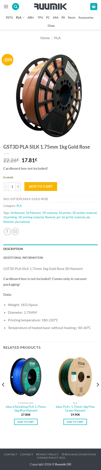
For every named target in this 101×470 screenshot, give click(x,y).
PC (48, 17)
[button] (6, 6)
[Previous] (3, 393)
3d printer (65, 213)
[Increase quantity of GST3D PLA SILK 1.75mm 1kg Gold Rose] (18, 186)
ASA (55, 17)
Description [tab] (13, 249)
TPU (40, 17)
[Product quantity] (12, 186)
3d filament (17, 213)
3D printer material (84, 213)
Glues (51, 25)
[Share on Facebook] (7, 231)
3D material (49, 213)
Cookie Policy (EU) (51, 457)
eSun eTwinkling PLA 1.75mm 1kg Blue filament (26, 408)
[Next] (97, 393)
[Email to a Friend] (15, 231)
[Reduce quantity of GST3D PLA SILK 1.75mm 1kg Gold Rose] (6, 186)
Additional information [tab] (23, 257)
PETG (9, 17)
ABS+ (30, 17)
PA (63, 17)
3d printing (10, 217)
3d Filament (33, 213)
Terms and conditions (78, 454)
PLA (20, 17)
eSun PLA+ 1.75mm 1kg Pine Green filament (75, 408)
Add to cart (41, 186)
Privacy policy (47, 454)
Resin (71, 17)
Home (45, 38)
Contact (10, 454)
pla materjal (22, 222)
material (79, 217)
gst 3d (61, 217)
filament (50, 217)
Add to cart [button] (25, 421)
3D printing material (31, 217)
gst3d (69, 217)
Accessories (86, 17)
